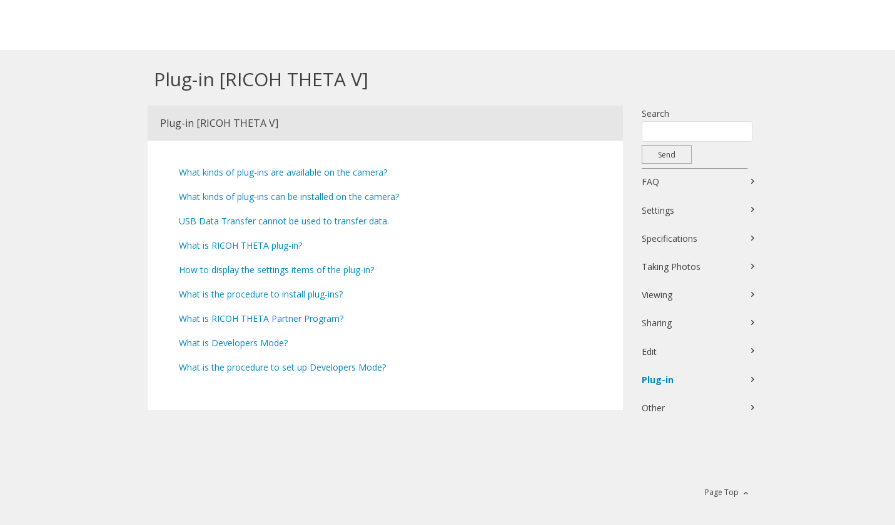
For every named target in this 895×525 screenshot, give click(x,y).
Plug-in (658, 380)
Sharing (657, 323)
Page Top (722, 492)
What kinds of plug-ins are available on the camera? (283, 172)
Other (653, 408)
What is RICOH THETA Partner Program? (261, 318)
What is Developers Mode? (233, 343)
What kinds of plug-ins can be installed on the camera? (289, 196)
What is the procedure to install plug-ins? (261, 294)
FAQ (650, 182)
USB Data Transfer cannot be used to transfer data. (284, 221)
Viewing (657, 295)
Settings (658, 210)
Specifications (669, 238)
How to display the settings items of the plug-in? (276, 270)
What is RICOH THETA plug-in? (240, 245)
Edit (649, 352)
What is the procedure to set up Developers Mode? (282, 367)
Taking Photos (671, 266)
